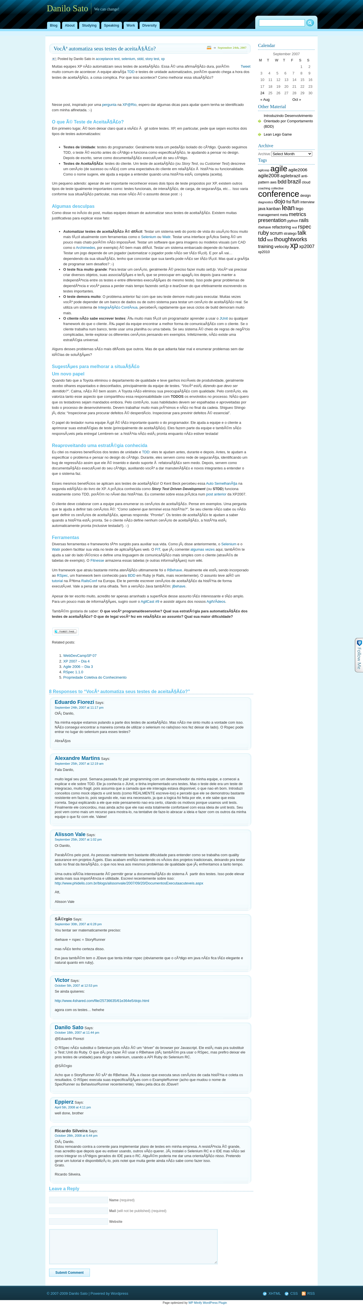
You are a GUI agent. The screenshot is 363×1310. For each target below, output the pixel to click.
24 (262, 93)
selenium (128, 59)
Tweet (245, 66)
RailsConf (89, 581)
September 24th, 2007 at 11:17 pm (79, 707)
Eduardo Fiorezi (74, 702)
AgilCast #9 (150, 601)
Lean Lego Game (278, 134)
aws (273, 182)
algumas (197, 549)
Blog (54, 25)
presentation (272, 220)
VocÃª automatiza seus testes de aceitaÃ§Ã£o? (105, 49)
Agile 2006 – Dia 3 (78, 666)
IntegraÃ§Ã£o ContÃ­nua (118, 307)
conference (278, 193)
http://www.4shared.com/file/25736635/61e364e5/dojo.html (102, 1001)
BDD (131, 575)
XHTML (275, 1293)
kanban (274, 208)
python (293, 221)
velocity (282, 246)
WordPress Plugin (215, 1302)
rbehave (264, 227)
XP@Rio (129, 104)
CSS (294, 1293)
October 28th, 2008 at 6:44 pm (76, 1135)
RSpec (62, 575)
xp (163, 59)
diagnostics (265, 202)
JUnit (224, 318)
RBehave (174, 570)
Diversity (149, 25)
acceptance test (108, 59)
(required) (122, 1200)
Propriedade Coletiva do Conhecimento (94, 677)
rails (304, 220)
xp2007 (307, 246)
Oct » (296, 99)
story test (152, 59)
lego (299, 208)
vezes (209, 549)
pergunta (109, 104)
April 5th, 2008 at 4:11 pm (73, 1107)
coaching (264, 188)
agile (278, 168)
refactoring (281, 227)
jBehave (178, 586)
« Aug (265, 99)
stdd (140, 59)
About (70, 25)
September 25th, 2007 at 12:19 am (79, 763)
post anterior (216, 494)
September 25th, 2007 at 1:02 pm (78, 839)
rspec (304, 227)
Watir (166, 237)
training (265, 246)
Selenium (148, 237)
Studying (89, 25)
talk (301, 233)
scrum (276, 233)
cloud (306, 182)
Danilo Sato (69, 1027)
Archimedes (85, 247)
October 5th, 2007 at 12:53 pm (76, 985)
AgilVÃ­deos (215, 601)
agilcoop (263, 170)
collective (277, 188)
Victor (62, 980)
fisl (288, 202)
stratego (290, 234)
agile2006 (297, 169)
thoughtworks (290, 239)
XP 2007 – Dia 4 (76, 661)
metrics (297, 214)
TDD (130, 72)
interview (307, 202)
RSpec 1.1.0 (73, 672)
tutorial (57, 581)
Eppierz (64, 1102)
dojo (279, 201)
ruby (263, 233)
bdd (282, 182)
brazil (294, 181)
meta (284, 215)
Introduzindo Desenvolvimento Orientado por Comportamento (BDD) (288, 121)
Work (130, 25)
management (268, 215)
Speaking (111, 25)
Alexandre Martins (77, 758)
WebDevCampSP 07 (80, 655)
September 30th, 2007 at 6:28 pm (78, 924)
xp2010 (264, 252)
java (261, 208)
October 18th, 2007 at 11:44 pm (77, 1032)
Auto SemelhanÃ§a (221, 483)
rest (294, 227)
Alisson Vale (70, 834)
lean (288, 207)
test (270, 240)
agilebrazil (290, 175)
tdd (262, 239)
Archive (264, 154)
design (305, 196)
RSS (311, 1293)
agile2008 (268, 175)
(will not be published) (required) (137, 1211)
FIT (157, 549)
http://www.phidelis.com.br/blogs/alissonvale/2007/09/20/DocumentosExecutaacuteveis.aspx (129, 883)
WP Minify (195, 1302)
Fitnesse (97, 560)
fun (295, 201)
